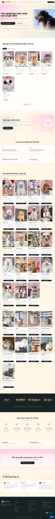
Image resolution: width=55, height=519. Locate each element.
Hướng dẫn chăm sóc (32, 503)
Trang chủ (14, 2)
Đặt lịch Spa (19, 23)
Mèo (20, 2)
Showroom (30, 510)
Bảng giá (16, 508)
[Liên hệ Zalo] (51, 517)
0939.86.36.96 (51, 2)
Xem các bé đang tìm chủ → (8, 23)
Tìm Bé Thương (25, 2)
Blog (29, 502)
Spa (29, 2)
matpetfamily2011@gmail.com (48, 506)
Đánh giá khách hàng (32, 508)
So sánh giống (30, 505)
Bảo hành (32, 2)
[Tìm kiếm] (41, 2)
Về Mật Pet (37, 2)
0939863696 (45, 504)
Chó (18, 2)
